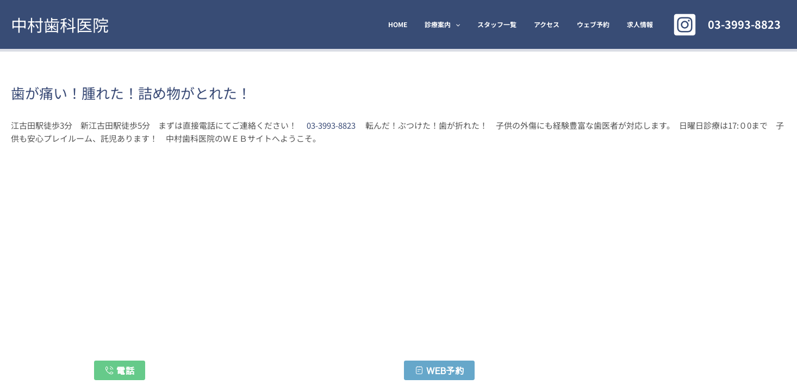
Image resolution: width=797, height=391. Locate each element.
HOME (421, 24)
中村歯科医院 (60, 24)
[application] (475, 24)
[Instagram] (685, 24)
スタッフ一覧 (512, 24)
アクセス (557, 24)
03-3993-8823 (331, 125)
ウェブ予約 (599, 24)
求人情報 (642, 24)
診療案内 (462, 24)
